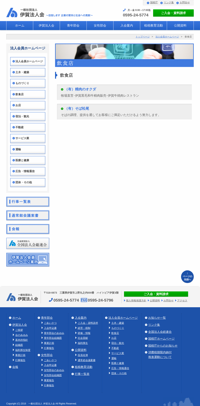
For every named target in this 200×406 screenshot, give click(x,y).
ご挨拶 (19, 330)
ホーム (19, 25)
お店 (18, 105)
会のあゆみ (21, 335)
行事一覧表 (82, 374)
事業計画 (20, 355)
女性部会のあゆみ (54, 370)
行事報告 (20, 360)
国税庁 (154, 2)
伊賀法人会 (46, 25)
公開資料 (180, 25)
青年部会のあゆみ (54, 333)
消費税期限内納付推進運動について (160, 355)
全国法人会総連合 (160, 331)
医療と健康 (22, 160)
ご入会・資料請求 (173, 13)
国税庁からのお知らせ (163, 345)
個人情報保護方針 (136, 300)
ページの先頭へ (187, 276)
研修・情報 (84, 333)
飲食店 (19, 94)
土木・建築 (22, 72)
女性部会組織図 (53, 375)
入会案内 (127, 25)
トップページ (143, 36)
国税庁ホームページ (161, 338)
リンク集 (169, 2)
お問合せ (185, 2)
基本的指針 (21, 339)
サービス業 (22, 138)
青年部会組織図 (53, 338)
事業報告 (49, 380)
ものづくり (22, 83)
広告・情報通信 (25, 171)
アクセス (182, 300)
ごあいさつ (50, 322)
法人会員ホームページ (167, 36)
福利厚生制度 (22, 350)
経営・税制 (84, 328)
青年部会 (73, 25)
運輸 (18, 149)
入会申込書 (50, 328)
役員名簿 (83, 355)
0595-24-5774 (135, 15)
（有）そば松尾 (76, 108)
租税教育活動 (153, 25)
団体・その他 (23, 182)
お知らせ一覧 (157, 317)
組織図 (19, 345)
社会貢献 (83, 338)
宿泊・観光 (22, 116)
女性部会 (100, 25)
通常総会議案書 (87, 360)
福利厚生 (83, 343)
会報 (15, 367)
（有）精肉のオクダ (80, 89)
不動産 (19, 127)
